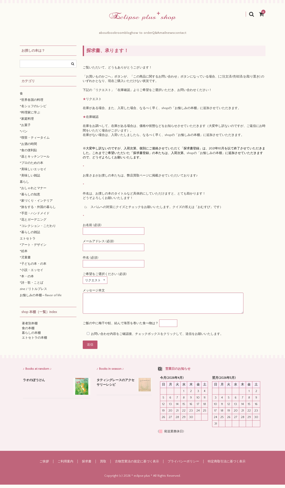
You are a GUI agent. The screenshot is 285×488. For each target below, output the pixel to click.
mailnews (187, 34)
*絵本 (24, 254)
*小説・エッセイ (31, 273)
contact (211, 34)
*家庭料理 (27, 122)
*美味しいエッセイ (33, 172)
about (72, 34)
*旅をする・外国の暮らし (38, 210)
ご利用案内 (65, 465)
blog (117, 34)
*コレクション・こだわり (38, 229)
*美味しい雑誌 (30, 179)
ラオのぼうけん (34, 383)
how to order (141, 34)
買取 (103, 465)
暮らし (24, 185)
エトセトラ (27, 242)
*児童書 (25, 261)
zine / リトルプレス (33, 292)
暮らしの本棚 (31, 336)
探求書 (86, 465)
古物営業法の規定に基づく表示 (137, 465)
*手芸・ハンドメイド (35, 216)
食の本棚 (28, 331)
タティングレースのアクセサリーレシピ (115, 386)
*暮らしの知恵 (30, 198)
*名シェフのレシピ (33, 109)
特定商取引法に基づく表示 (227, 465)
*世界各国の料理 (31, 103)
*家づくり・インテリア (36, 204)
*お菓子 (25, 128)
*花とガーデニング (33, 223)
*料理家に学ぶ (30, 116)
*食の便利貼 (28, 153)
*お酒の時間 (28, 147)
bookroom (95, 34)
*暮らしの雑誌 (30, 235)
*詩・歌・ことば (31, 286)
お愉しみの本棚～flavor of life (41, 298)
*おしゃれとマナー (33, 191)
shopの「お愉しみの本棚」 (181, 111)
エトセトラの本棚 (34, 341)
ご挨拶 (44, 465)
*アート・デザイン (33, 248)
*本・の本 (27, 279)
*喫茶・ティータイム (35, 141)
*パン (24, 135)
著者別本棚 (30, 327)
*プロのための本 (31, 166)
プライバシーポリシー (183, 465)
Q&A (166, 34)
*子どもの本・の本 (33, 267)
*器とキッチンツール (35, 160)
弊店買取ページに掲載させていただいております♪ (162, 179)
